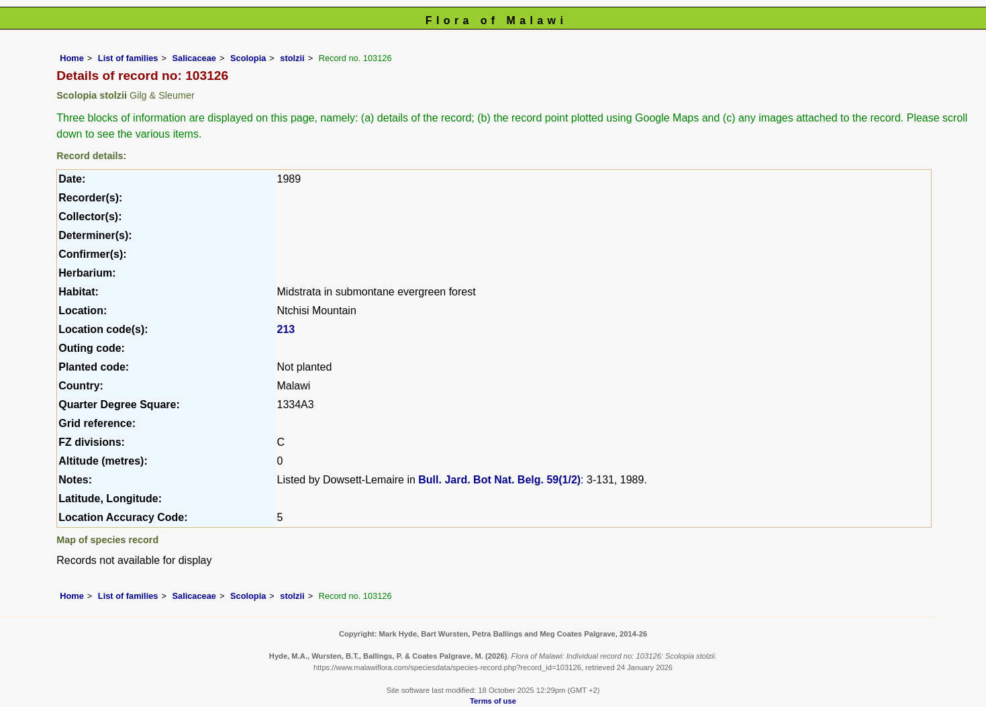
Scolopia (248, 58)
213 (286, 329)
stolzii (292, 58)
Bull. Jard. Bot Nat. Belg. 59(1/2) (499, 479)
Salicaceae (193, 58)
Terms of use (493, 701)
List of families (128, 58)
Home (72, 58)
